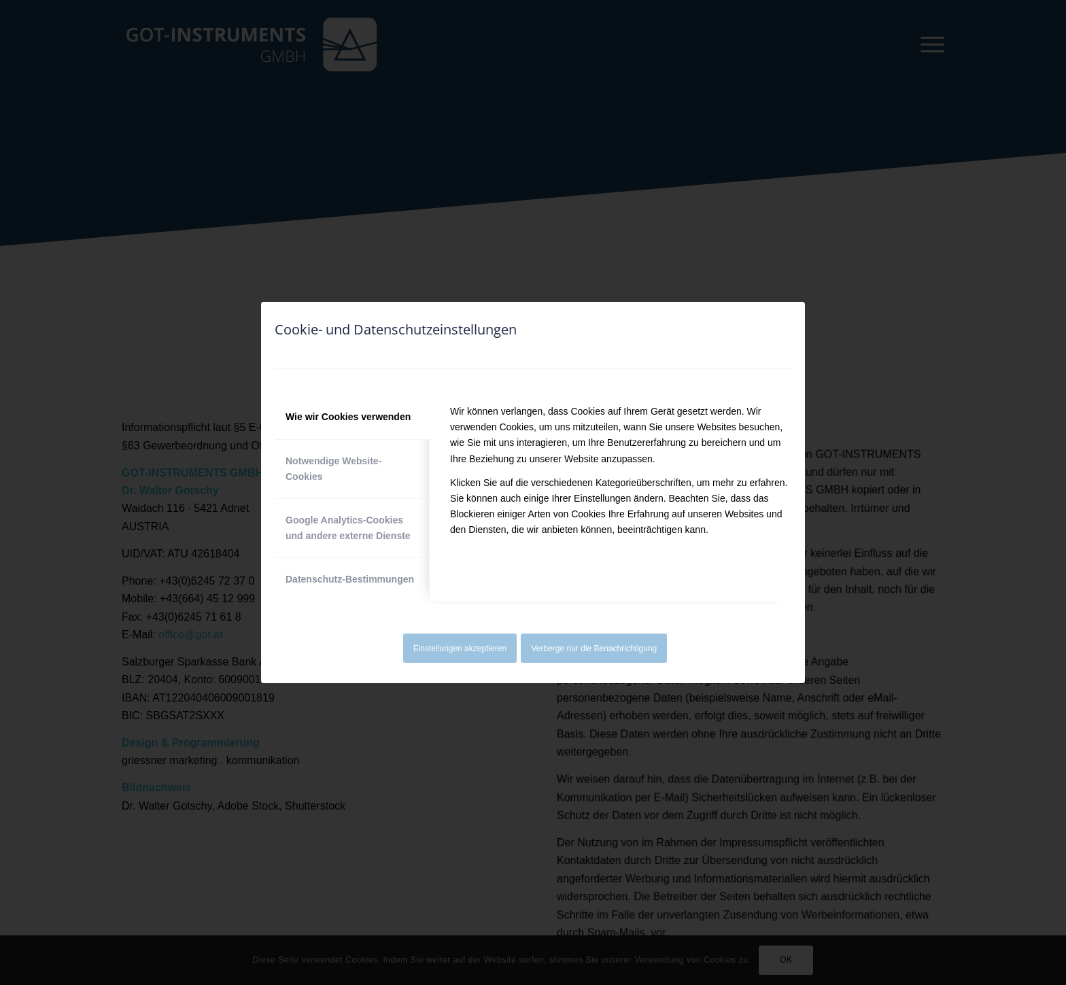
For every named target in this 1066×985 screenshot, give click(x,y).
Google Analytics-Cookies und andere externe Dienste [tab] (348, 528)
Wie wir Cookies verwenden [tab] (348, 416)
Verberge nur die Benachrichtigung (594, 648)
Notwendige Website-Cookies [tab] (333, 468)
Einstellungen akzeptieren (459, 648)
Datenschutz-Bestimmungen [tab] (350, 579)
